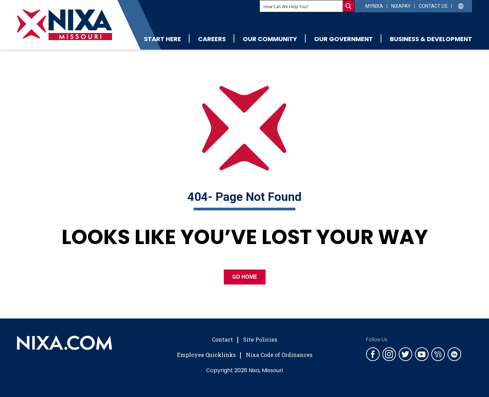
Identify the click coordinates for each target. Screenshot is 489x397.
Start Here (162, 39)
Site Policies (260, 339)
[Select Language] (461, 5)
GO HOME (244, 277)
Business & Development (431, 39)
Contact (222, 339)
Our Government (343, 39)
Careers (212, 39)
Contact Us (433, 6)
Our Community (270, 39)
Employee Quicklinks (206, 354)
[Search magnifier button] (348, 6)
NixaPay (401, 6)
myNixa (374, 6)
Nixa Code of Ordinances (279, 354)
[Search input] (302, 6)
